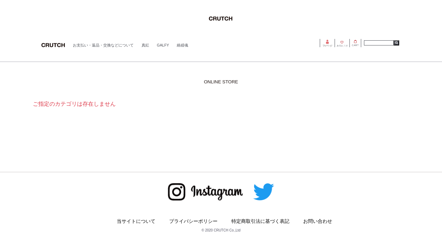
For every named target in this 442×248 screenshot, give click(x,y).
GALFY (163, 45)
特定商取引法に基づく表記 (260, 221)
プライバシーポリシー (193, 221)
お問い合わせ (317, 221)
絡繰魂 (182, 45)
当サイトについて (136, 221)
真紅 (145, 45)
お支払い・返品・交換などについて (103, 45)
